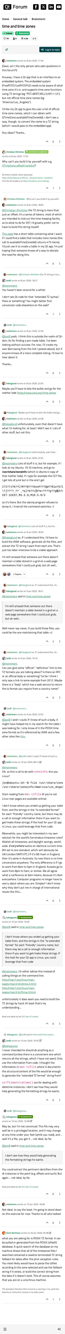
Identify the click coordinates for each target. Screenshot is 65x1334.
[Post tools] (60, 141)
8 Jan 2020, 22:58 (35, 418)
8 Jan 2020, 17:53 (19, 156)
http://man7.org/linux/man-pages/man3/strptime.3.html (19, 982)
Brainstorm (22, 33)
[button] (4, 1329)
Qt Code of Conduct (30, 1016)
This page (7, 234)
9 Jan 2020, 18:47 (35, 591)
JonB (8, 280)
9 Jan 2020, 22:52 (35, 714)
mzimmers (11, 60)
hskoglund (11, 383)
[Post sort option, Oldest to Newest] (7, 50)
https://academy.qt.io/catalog (36, 181)
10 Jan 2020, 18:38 (36, 1204)
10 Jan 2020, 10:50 (20, 921)
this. (22, 736)
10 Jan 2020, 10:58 (20, 1121)
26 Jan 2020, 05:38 (39, 1233)
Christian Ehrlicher (15, 152)
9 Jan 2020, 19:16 (29, 658)
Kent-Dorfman (13, 1233)
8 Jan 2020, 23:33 (35, 458)
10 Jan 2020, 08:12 (30, 762)
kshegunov (11, 917)
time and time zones (38, 596)
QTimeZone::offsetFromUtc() (18, 165)
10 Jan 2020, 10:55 (30, 1040)
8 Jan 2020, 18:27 (29, 280)
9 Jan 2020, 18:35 (35, 532)
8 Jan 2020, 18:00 (35, 205)
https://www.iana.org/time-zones (36, 393)
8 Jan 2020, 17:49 (35, 60)
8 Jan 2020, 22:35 (35, 331)
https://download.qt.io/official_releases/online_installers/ (27, 177)
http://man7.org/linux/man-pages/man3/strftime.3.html (19, 990)
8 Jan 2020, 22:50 (35, 383)
